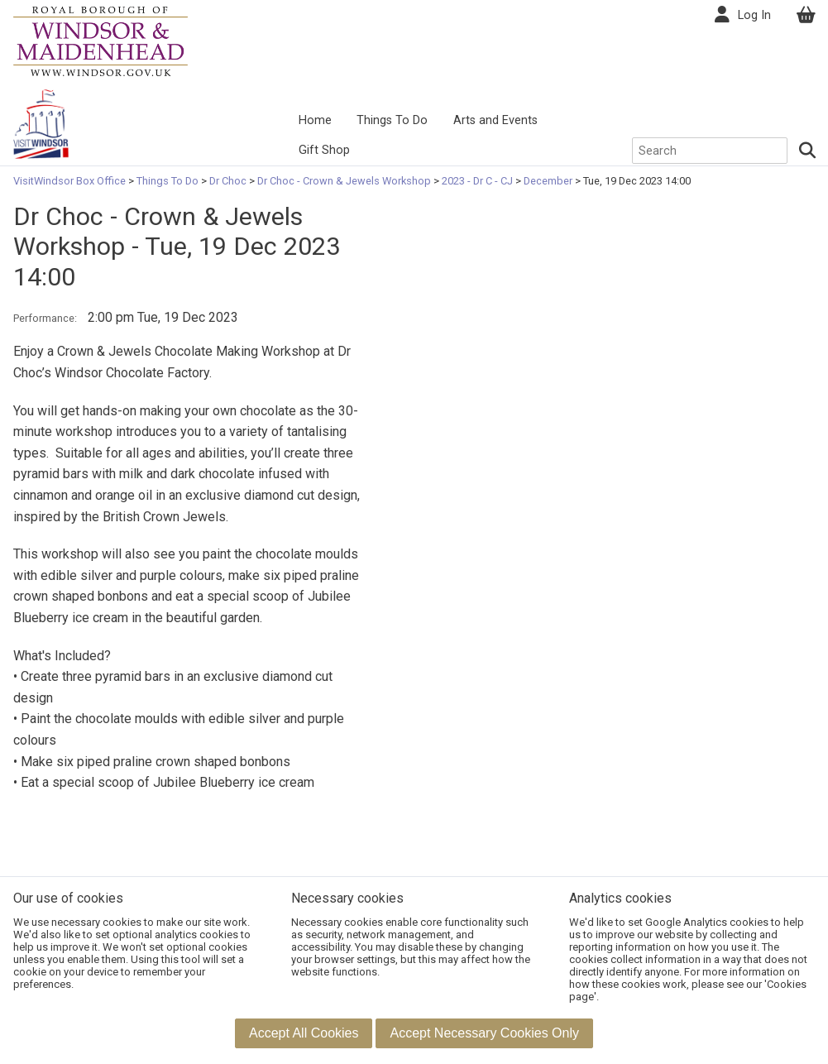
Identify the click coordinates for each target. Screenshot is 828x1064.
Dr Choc (228, 181)
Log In (754, 15)
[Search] (808, 150)
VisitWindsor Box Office (70, 181)
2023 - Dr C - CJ (477, 181)
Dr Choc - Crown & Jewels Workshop (344, 181)
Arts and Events (495, 120)
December (548, 181)
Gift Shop (324, 150)
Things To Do (392, 120)
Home (315, 120)
